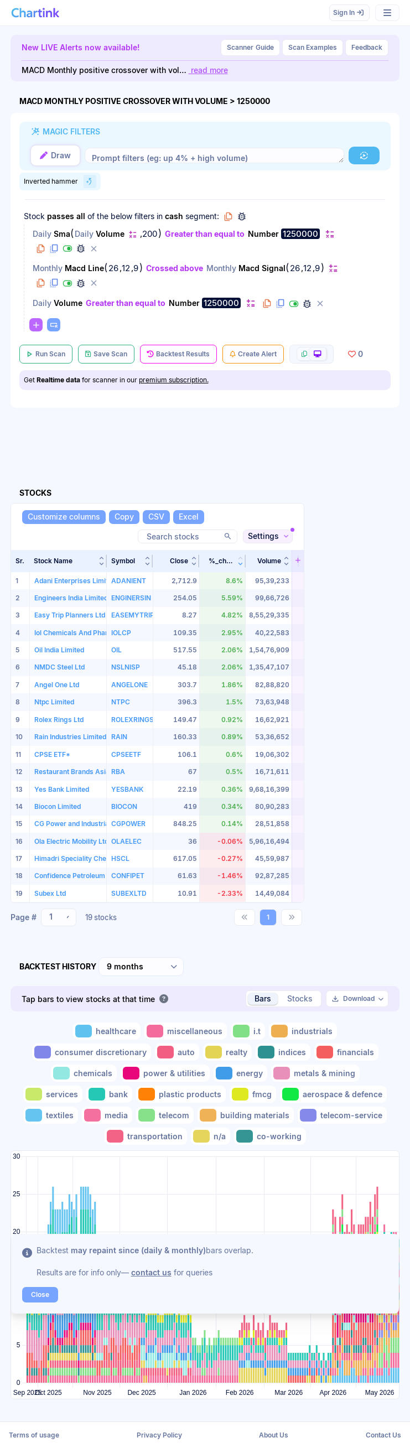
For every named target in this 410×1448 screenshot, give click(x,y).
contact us (151, 1272)
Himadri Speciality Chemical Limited (91, 858)
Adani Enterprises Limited (75, 580)
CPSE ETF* (52, 754)
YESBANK (127, 789)
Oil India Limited (59, 650)
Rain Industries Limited (70, 737)
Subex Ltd (50, 893)
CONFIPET (127, 875)
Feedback (366, 47)
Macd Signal (262, 268)
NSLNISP (125, 667)
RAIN (119, 737)
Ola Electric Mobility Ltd (71, 841)
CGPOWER (128, 823)
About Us (273, 1435)
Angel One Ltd (56, 685)
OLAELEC (126, 841)
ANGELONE (129, 685)
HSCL (120, 858)
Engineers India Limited (71, 598)
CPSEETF (126, 754)
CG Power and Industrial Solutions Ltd (93, 823)
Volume (110, 233)
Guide (250, 47)
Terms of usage (34, 1435)
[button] (364, 155)
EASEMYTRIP (132, 615)
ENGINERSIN (131, 598)
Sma (62, 233)
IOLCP (121, 633)
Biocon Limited (57, 806)
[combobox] (58, 917)
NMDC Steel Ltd (59, 667)
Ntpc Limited (54, 702)
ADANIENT (128, 580)
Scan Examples (312, 47)
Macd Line (84, 268)
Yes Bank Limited (61, 789)
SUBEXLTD (129, 893)
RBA (118, 771)
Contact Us (383, 1435)
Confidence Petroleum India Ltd (83, 875)
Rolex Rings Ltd (59, 719)
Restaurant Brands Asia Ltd (77, 771)
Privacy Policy (159, 1435)
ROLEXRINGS (132, 719)
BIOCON (124, 806)
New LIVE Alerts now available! (81, 47)
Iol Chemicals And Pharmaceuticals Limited (103, 633)
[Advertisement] (355, 712)
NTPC (120, 702)
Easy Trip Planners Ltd (69, 615)
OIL (116, 650)
